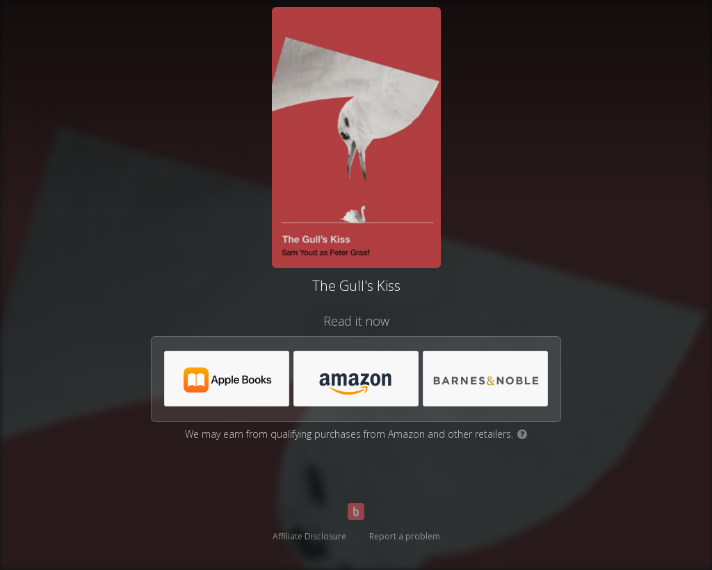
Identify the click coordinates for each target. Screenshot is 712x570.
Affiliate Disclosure (309, 536)
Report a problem (404, 536)
